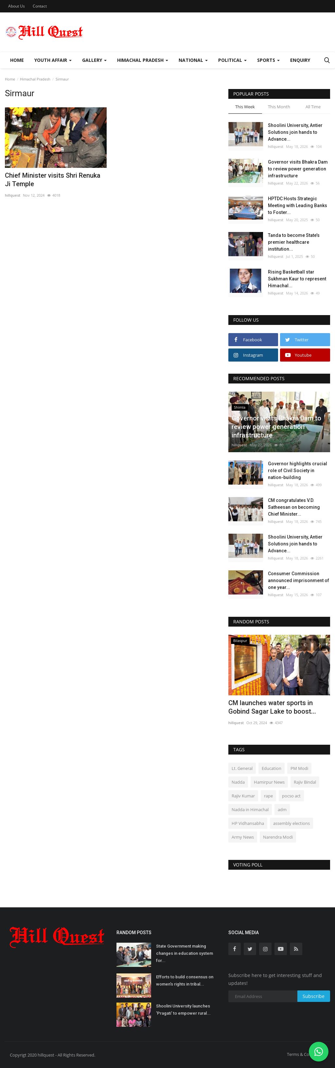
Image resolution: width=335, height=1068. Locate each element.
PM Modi (299, 768)
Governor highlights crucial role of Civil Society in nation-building (297, 470)
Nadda (238, 782)
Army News (243, 837)
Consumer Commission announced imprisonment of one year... (298, 580)
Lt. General (242, 768)
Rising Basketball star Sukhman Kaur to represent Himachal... (297, 278)
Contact (40, 6)
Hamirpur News (269, 782)
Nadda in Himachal (250, 809)
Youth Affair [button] (53, 60)
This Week (245, 107)
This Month (279, 107)
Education (271, 768)
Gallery (94, 60)
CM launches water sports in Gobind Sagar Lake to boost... (272, 707)
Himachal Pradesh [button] (142, 60)
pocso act (291, 796)
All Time (313, 107)
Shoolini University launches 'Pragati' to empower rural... (183, 1010)
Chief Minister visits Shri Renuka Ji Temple (52, 179)
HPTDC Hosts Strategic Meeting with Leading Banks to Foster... (297, 205)
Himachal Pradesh (35, 79)
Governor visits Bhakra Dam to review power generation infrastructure (298, 168)
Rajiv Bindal (305, 782)
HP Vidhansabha (248, 823)
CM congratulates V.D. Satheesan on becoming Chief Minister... (294, 507)
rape (268, 796)
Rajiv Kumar (243, 796)
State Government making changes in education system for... (184, 953)
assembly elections (291, 823)
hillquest (12, 195)
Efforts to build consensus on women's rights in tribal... (184, 980)
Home (17, 60)
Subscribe (314, 996)
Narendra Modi (278, 837)
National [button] (193, 60)
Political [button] (232, 60)
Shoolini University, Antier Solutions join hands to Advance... (295, 132)
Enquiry (300, 60)
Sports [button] (268, 60)
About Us (16, 6)
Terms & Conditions (306, 1054)
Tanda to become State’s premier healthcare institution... (294, 242)
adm (282, 809)
